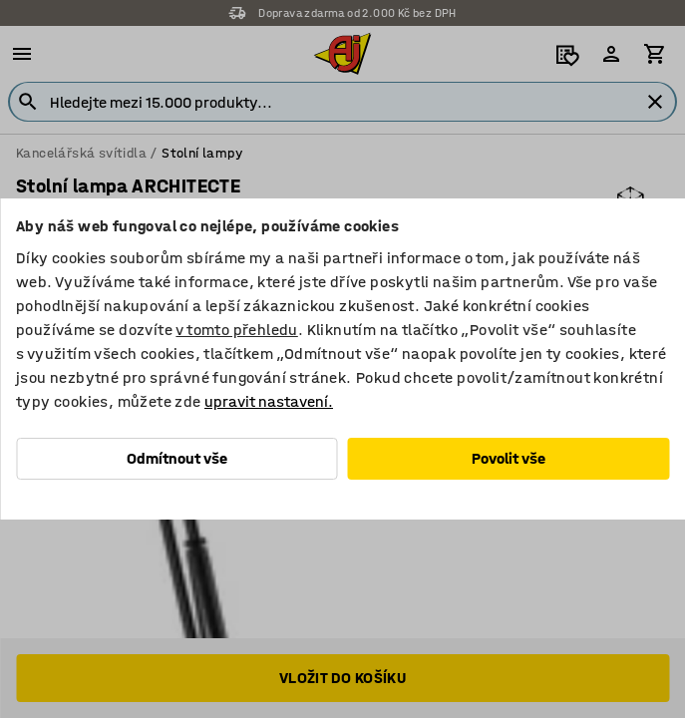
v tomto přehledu (236, 329)
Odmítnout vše (177, 458)
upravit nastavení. (268, 401)
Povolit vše (508, 458)
